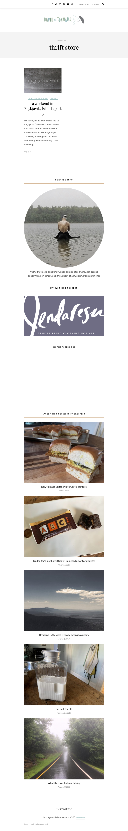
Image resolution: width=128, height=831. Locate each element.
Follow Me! (80, 817)
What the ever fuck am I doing (64, 782)
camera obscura (38, 98)
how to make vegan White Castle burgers (64, 486)
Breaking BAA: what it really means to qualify (64, 634)
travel (54, 98)
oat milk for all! (64, 708)
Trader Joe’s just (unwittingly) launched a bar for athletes (64, 560)
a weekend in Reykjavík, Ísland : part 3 (43, 108)
